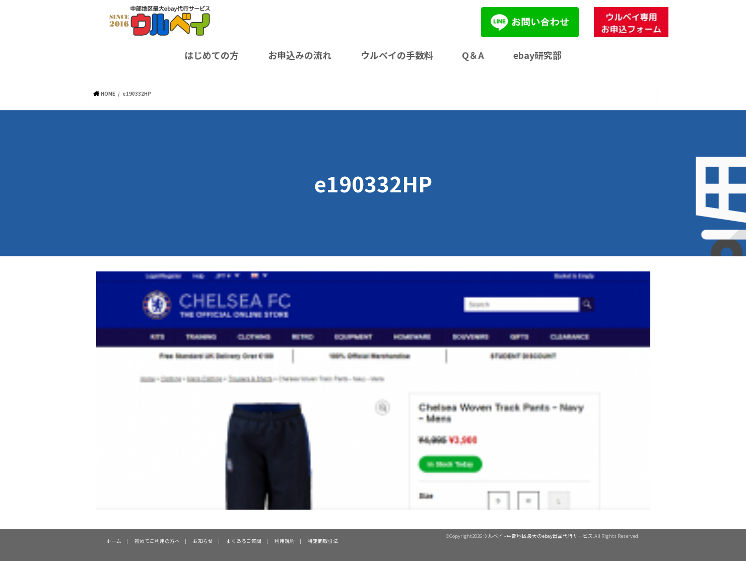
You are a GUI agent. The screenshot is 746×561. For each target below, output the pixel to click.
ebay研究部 (537, 54)
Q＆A (473, 54)
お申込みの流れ (299, 54)
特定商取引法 (323, 540)
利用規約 (285, 540)
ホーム (113, 540)
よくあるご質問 (243, 540)
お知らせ (203, 540)
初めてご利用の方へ (157, 540)
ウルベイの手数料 (397, 54)
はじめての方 (211, 54)
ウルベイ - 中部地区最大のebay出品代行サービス (538, 535)
